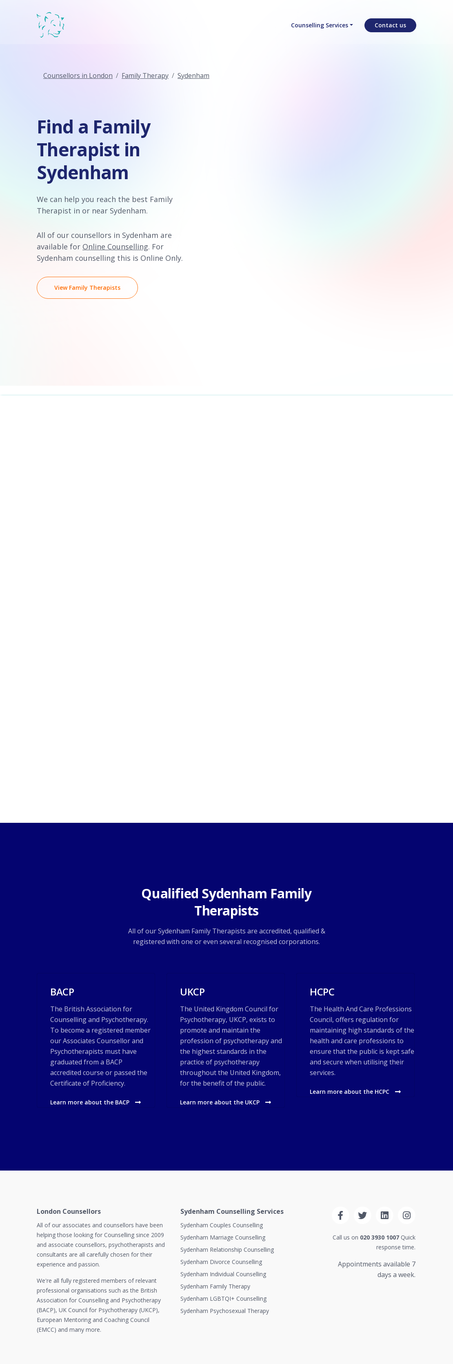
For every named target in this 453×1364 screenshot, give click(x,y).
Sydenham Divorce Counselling (221, 1262)
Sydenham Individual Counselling (223, 1274)
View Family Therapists (87, 287)
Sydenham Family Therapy (215, 1286)
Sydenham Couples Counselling (221, 1225)
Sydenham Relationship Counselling (227, 1249)
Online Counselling (115, 246)
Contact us (390, 27)
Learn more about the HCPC (355, 1091)
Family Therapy (145, 75)
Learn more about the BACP (95, 1102)
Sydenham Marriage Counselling (222, 1237)
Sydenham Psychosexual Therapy (224, 1311)
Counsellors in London (78, 75)
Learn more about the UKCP (225, 1102)
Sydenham (193, 75)
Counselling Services (319, 27)
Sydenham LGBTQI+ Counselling (223, 1298)
